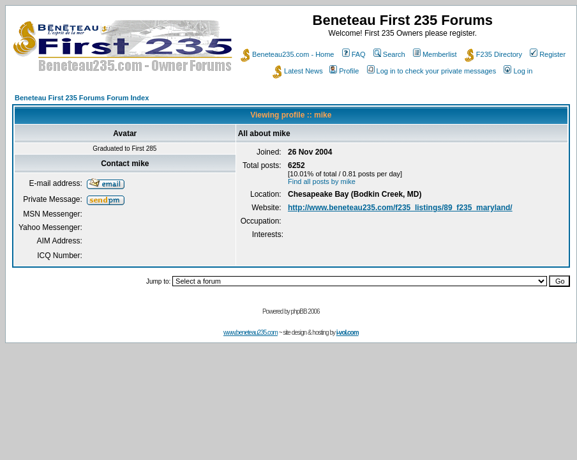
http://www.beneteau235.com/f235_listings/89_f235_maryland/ (400, 207)
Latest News (298, 71)
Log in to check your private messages (432, 71)
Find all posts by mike (322, 181)
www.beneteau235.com (250, 332)
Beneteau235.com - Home (287, 54)
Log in (518, 71)
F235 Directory (493, 54)
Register (548, 54)
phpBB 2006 (305, 311)
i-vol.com (347, 332)
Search (389, 54)
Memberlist (435, 54)
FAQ (354, 54)
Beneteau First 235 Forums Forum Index (82, 98)
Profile (344, 71)
